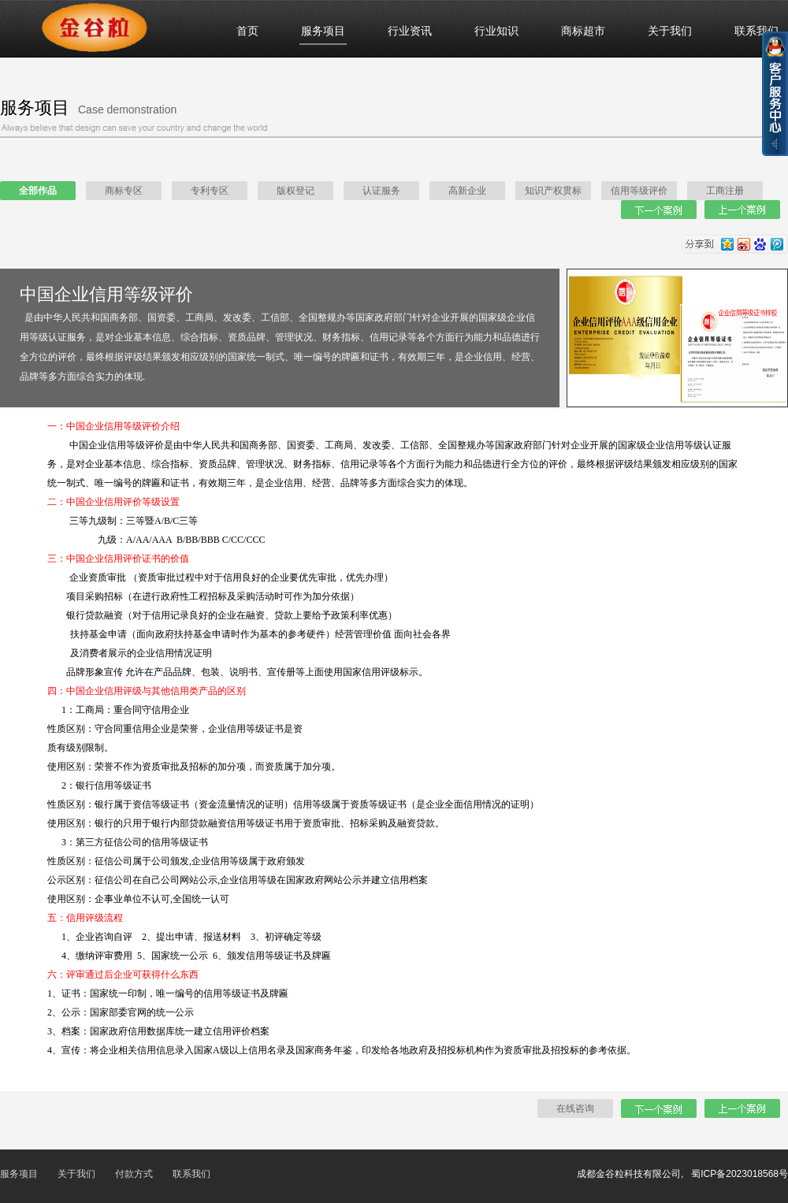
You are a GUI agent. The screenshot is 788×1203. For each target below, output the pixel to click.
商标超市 (583, 31)
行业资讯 (410, 31)
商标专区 (124, 190)
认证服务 (381, 190)
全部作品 (38, 190)
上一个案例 (742, 209)
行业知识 (496, 31)
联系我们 (756, 31)
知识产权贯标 (553, 190)
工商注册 (725, 190)
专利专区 (210, 190)
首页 (247, 31)
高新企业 (467, 190)
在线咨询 (575, 1108)
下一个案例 (659, 209)
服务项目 (323, 31)
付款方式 (134, 1173)
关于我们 (670, 31)
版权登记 (295, 190)
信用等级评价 (639, 190)
